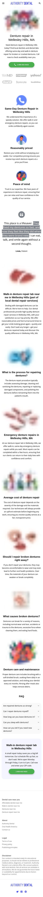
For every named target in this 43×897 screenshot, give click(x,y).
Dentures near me (9, 809)
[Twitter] (17, 891)
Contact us (6, 830)
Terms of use (7, 841)
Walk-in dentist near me (11, 806)
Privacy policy (7, 844)
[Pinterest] (25, 891)
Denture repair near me (11, 812)
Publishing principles (9, 847)
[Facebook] (21, 891)
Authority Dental (8, 823)
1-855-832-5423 (21, 64)
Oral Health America (9, 827)
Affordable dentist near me (12, 803)
